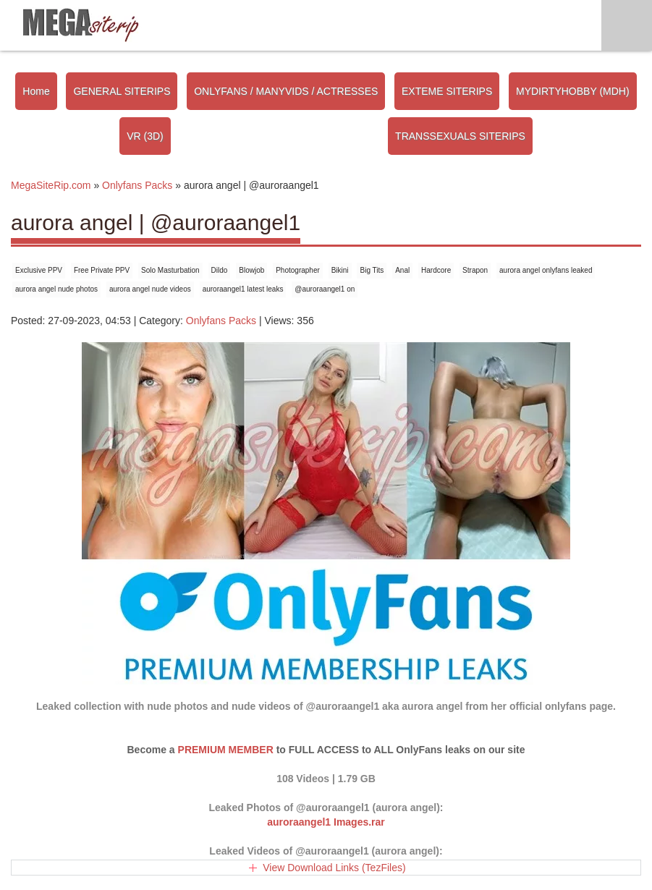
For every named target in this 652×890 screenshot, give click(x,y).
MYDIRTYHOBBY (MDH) (573, 91)
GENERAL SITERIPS (121, 91)
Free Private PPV (102, 270)
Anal (402, 270)
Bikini (340, 270)
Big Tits (372, 270)
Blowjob (251, 270)
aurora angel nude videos (150, 289)
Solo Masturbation (170, 270)
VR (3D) (145, 136)
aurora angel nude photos (56, 289)
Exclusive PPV (38, 270)
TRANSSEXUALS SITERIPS (460, 136)
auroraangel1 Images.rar (326, 822)
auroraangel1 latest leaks (243, 289)
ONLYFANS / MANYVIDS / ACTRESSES (286, 91)
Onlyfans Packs (221, 320)
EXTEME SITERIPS (447, 91)
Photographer (298, 270)
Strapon (475, 270)
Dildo (219, 270)
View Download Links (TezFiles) (334, 867)
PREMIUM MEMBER (226, 749)
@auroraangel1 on (325, 289)
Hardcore (436, 270)
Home (35, 91)
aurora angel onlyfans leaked (545, 270)
